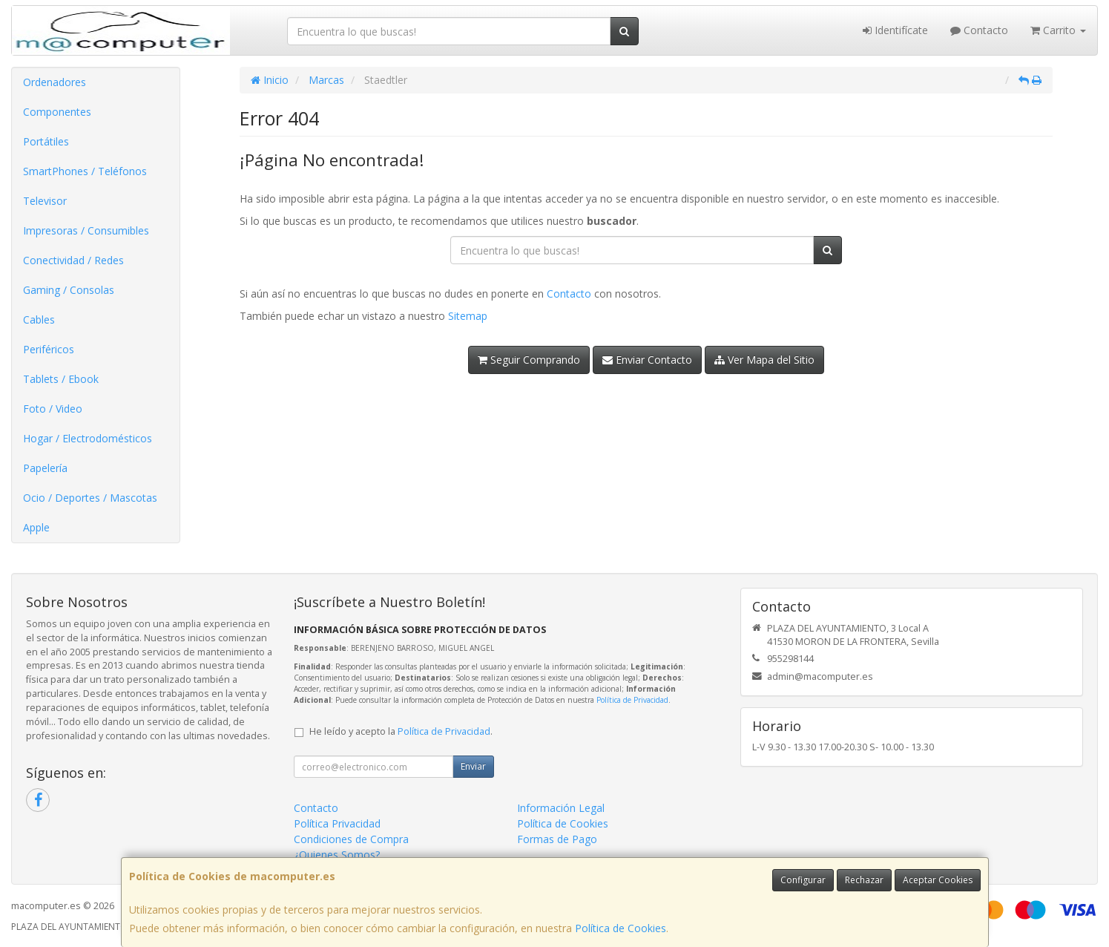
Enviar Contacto (647, 360)
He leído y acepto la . (401, 731)
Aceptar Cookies (938, 880)
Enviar (473, 766)
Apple (36, 527)
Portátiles (46, 141)
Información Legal (561, 808)
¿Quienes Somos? (337, 855)
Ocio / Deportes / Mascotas (90, 498)
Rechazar (864, 880)
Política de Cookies (620, 928)
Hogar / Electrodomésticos (87, 438)
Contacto (979, 30)
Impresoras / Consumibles (86, 230)
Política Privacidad (337, 823)
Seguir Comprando (529, 360)
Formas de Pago (557, 839)
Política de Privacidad (632, 700)
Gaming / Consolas (68, 290)
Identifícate (895, 30)
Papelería (45, 468)
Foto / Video (52, 409)
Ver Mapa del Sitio (764, 360)
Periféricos (48, 349)
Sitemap (467, 316)
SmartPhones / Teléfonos (85, 171)
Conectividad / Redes (73, 260)
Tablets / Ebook (61, 379)
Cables (39, 319)
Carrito (1058, 30)
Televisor (45, 201)
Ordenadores (54, 82)
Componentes (57, 112)
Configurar (803, 880)
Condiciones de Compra (351, 839)
